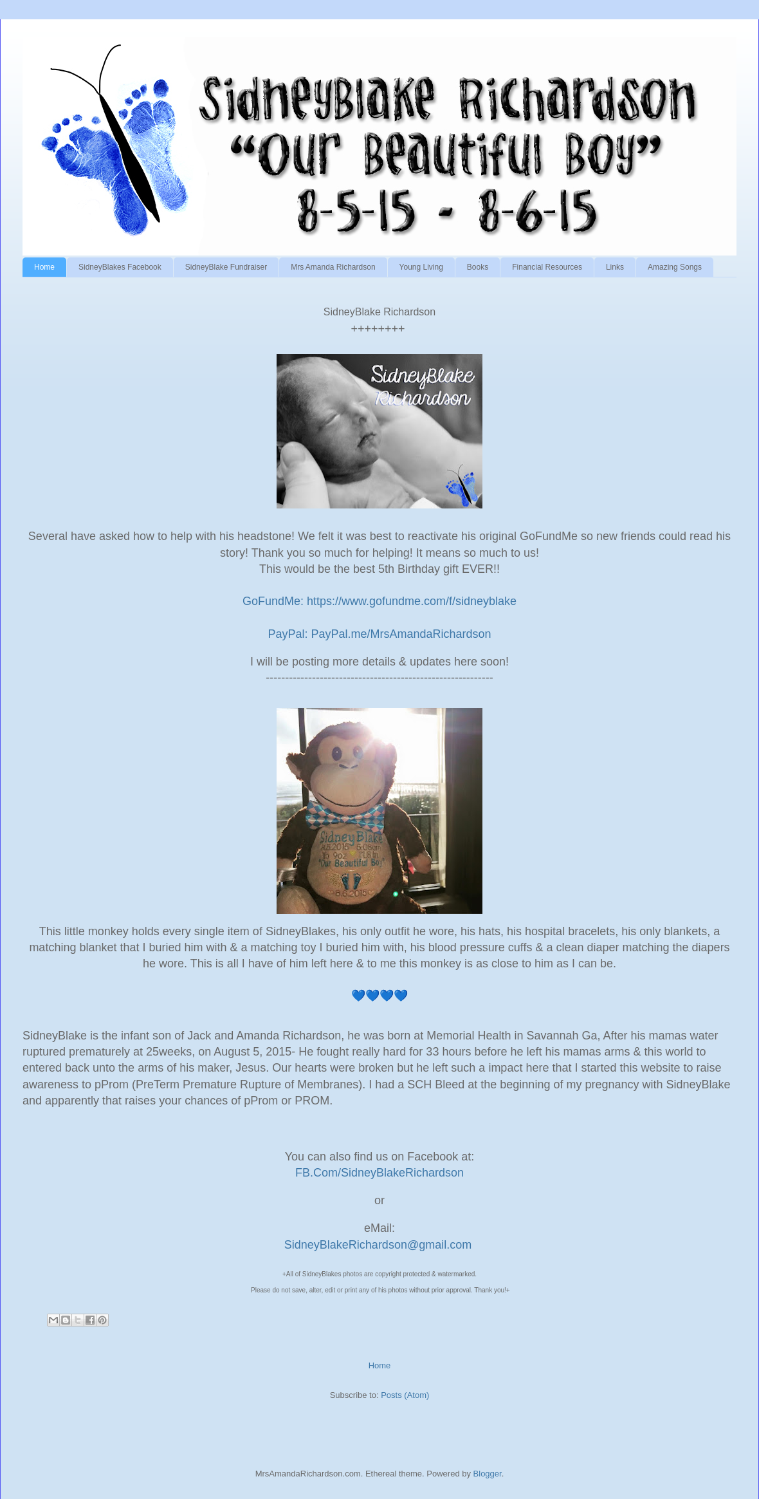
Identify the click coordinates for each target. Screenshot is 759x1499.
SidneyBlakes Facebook (119, 267)
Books (477, 267)
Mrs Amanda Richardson (333, 267)
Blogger (487, 1473)
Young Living (421, 267)
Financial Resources (547, 267)
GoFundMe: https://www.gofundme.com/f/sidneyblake (379, 601)
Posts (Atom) (405, 1395)
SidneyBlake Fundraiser (226, 267)
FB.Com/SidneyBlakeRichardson (381, 1172)
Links (615, 267)
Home (44, 267)
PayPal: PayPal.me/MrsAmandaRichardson (379, 634)
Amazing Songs (675, 267)
